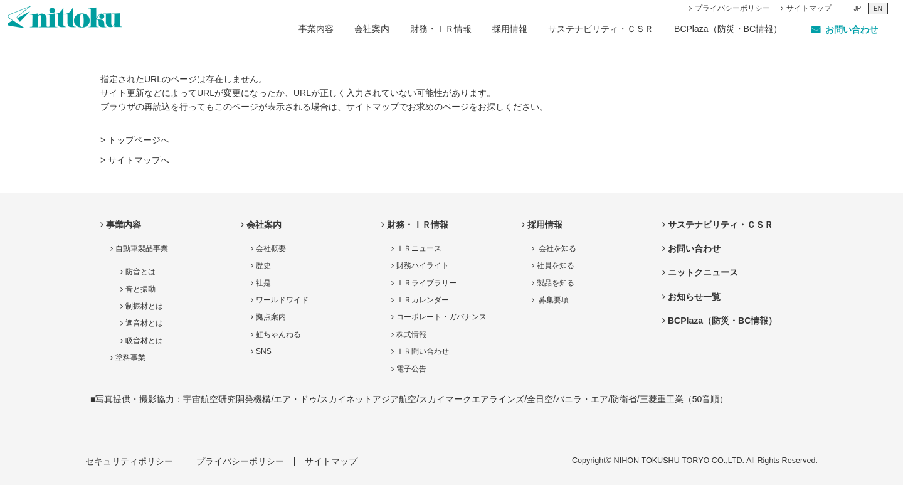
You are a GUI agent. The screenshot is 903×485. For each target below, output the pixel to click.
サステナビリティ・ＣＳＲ (600, 29)
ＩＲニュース (418, 248)
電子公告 (411, 369)
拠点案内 (271, 316)
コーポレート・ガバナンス (441, 316)
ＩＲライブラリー (426, 283)
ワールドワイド (282, 300)
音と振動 (140, 289)
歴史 (263, 265)
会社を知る (556, 248)
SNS (264, 351)
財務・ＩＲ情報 (441, 29)
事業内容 (316, 29)
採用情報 (509, 29)
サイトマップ (809, 8)
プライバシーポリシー (732, 8)
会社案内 (371, 29)
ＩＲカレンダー (422, 300)
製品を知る (555, 283)
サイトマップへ (138, 160)
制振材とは (144, 306)
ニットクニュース (703, 272)
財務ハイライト (422, 265)
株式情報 (411, 334)
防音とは (140, 271)
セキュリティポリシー (129, 461)
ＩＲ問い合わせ (422, 351)
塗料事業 (130, 357)
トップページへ (138, 140)
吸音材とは (144, 340)
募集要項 (553, 300)
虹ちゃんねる (278, 334)
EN (878, 8)
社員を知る (555, 265)
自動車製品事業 (141, 248)
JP (857, 8)
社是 (263, 283)
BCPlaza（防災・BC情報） (728, 29)
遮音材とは (144, 323)
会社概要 (271, 248)
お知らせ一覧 (694, 297)
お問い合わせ (694, 248)
